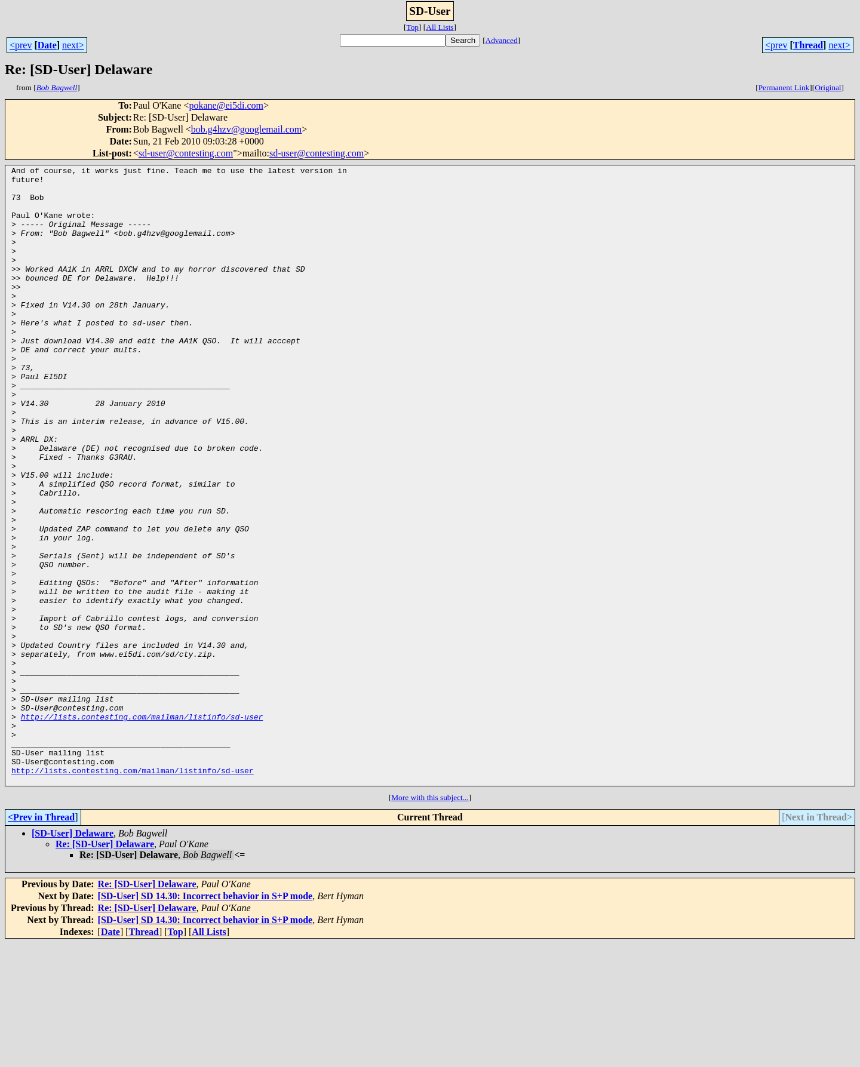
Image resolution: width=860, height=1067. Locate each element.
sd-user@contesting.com (186, 153)
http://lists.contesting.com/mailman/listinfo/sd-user (142, 827)
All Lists (439, 27)
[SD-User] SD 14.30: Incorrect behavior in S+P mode (205, 1019)
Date (47, 45)
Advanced (502, 40)
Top (412, 27)
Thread (808, 45)
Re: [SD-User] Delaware (105, 968)
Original (828, 87)
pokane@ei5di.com (226, 105)
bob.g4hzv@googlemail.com (246, 129)
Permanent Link (784, 87)
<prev (21, 45)
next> (73, 45)
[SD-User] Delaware (72, 957)
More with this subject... (430, 921)
